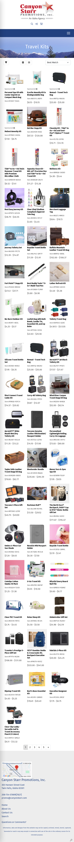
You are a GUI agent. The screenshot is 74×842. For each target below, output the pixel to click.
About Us (6, 808)
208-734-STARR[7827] (12, 794)
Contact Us (7, 812)
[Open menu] (68, 33)
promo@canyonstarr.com (14, 798)
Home (5, 805)
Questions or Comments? (14, 822)
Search (5, 816)
